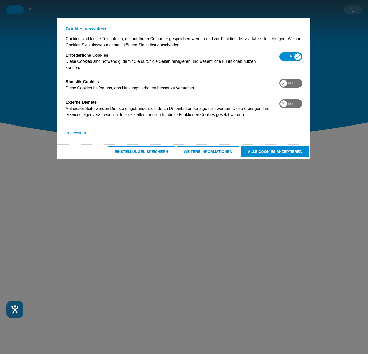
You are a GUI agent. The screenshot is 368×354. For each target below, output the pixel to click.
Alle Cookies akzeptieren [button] (275, 152)
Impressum (76, 133)
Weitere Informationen (208, 152)
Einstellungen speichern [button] (141, 152)
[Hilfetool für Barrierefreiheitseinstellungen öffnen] (14, 309)
